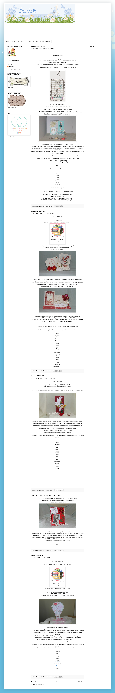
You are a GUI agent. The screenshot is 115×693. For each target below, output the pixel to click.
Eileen (57, 342)
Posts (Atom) (41, 684)
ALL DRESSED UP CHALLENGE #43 (53, 194)
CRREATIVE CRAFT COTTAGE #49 (43, 378)
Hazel (57, 656)
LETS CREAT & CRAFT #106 (40, 558)
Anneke (57, 335)
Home (7, 41)
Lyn (58, 350)
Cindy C (57, 338)
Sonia (57, 355)
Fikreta (57, 343)
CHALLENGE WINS (45, 41)
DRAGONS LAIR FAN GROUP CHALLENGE (46, 495)
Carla (57, 177)
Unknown (11, 66)
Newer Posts (34, 682)
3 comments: (49, 676)
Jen (57, 347)
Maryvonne (57, 352)
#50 (61, 217)
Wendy (57, 359)
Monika (58, 354)
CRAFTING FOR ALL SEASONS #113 (43, 49)
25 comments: (49, 206)
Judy (57, 349)
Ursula (57, 357)
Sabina (57, 660)
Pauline (57, 181)
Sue (57, 182)
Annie (57, 337)
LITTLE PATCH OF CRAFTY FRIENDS (53, 198)
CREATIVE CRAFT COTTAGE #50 (42, 213)
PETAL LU (53, 196)
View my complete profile (13, 69)
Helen (57, 179)
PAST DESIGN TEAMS (17, 41)
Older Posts (81, 682)
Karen (57, 658)
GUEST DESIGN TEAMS (31, 41)
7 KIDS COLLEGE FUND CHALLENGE (52, 200)
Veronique (57, 184)
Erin (57, 174)
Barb (57, 175)
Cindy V (57, 340)
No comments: (49, 490)
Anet (57, 333)
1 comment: (48, 370)
